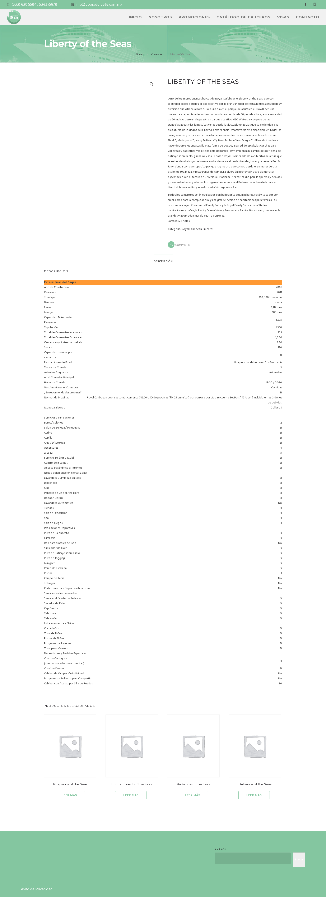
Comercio (156, 54)
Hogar (139, 54)
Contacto (307, 17)
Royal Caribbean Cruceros (197, 229)
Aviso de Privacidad (37, 889)
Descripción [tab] (163, 261)
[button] (151, 84)
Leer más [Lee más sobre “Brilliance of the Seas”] (254, 795)
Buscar (220, 848)
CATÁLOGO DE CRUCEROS (243, 17)
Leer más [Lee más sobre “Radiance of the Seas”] (192, 795)
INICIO (135, 17)
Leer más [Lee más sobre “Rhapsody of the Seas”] (69, 795)
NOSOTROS (160, 17)
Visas (283, 17)
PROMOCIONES (194, 17)
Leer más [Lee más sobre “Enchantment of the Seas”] (131, 795)
